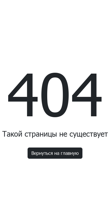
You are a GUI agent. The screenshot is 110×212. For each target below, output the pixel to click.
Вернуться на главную (55, 153)
